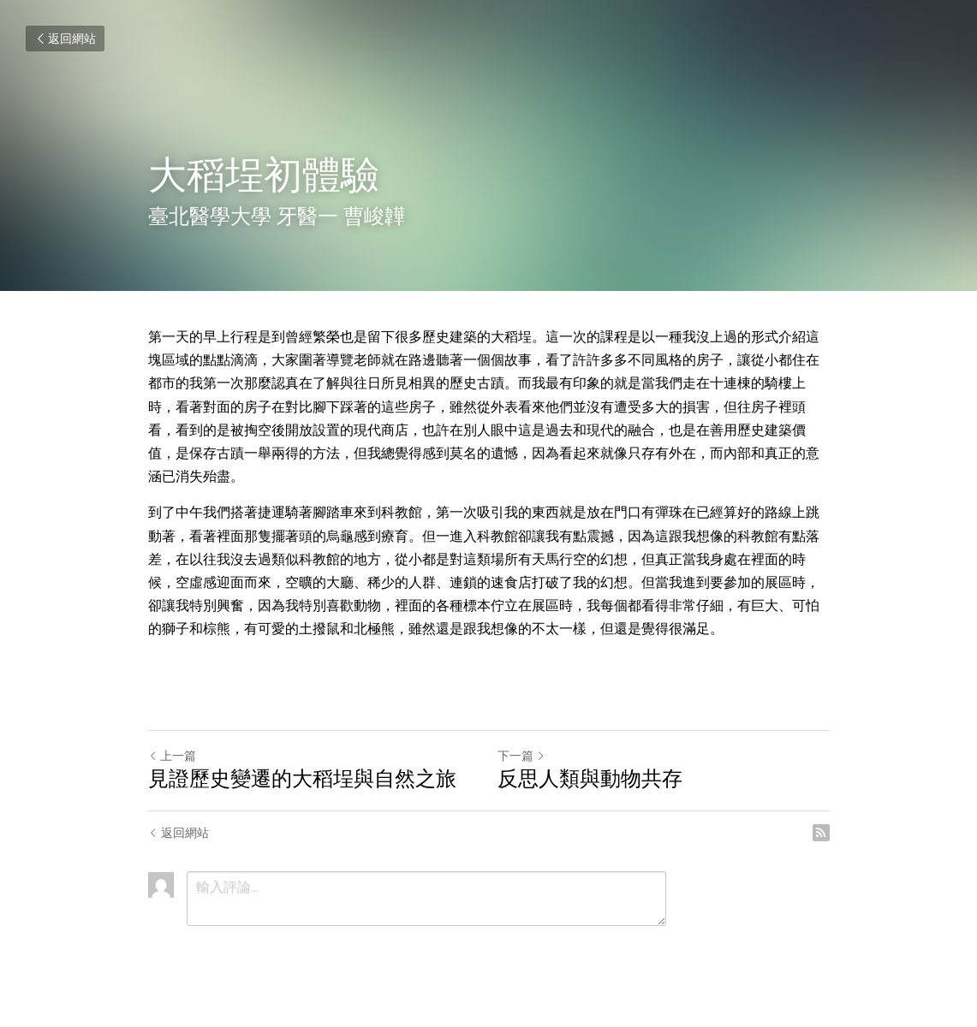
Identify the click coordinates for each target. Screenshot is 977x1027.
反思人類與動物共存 (589, 778)
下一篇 (521, 755)
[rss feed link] (821, 832)
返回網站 (65, 38)
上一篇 (172, 755)
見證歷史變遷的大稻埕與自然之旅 (302, 778)
